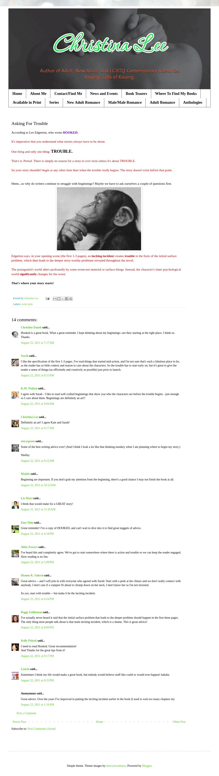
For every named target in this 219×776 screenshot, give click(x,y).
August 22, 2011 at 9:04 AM (37, 403)
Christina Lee (29, 417)
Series (54, 102)
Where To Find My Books (176, 94)
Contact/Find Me (68, 94)
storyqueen (28, 441)
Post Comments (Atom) (42, 728)
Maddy (25, 473)
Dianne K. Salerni (32, 575)
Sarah (24, 355)
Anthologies (192, 102)
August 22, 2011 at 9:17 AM (37, 428)
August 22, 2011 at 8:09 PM (37, 627)
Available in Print (27, 102)
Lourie (25, 669)
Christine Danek (31, 327)
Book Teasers (136, 94)
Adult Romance (162, 102)
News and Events (104, 94)
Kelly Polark (29, 640)
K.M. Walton (29, 388)
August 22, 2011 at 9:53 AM (37, 460)
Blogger (146, 765)
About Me (38, 94)
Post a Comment (26, 713)
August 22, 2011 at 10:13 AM (38, 485)
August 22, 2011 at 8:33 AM (37, 375)
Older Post (179, 721)
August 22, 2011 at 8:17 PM (37, 656)
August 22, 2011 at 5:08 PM (37, 562)
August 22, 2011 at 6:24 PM (37, 599)
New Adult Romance (83, 102)
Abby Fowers (29, 547)
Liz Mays (27, 498)
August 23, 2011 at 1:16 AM (37, 704)
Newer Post (19, 721)
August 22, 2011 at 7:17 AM (37, 342)
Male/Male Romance (125, 102)
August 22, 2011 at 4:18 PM (37, 533)
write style (27, 304)
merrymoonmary (116, 765)
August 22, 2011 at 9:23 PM (37, 680)
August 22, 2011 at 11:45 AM (38, 509)
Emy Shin (27, 522)
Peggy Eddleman (31, 612)
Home (17, 94)
